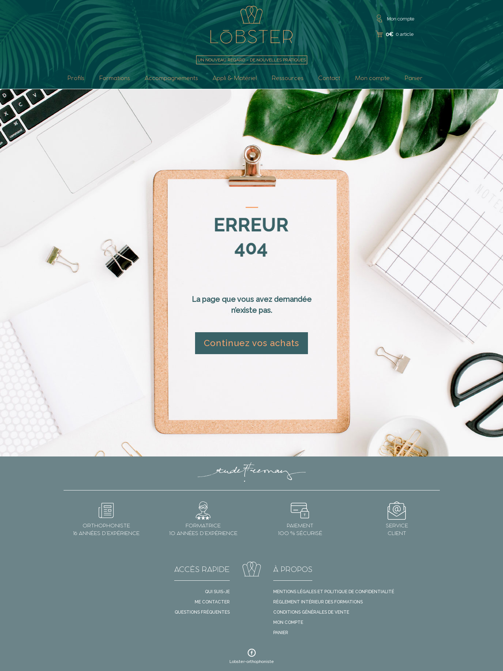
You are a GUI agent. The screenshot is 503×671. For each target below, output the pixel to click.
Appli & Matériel (235, 79)
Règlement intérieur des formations (318, 601)
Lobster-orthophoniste (251, 656)
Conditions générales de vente (311, 612)
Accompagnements (171, 79)
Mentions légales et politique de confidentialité (333, 591)
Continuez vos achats (251, 343)
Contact (329, 79)
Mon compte (372, 79)
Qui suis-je (217, 591)
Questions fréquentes (202, 612)
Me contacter (212, 601)
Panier (413, 79)
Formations (114, 79)
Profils (75, 79)
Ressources (287, 79)
